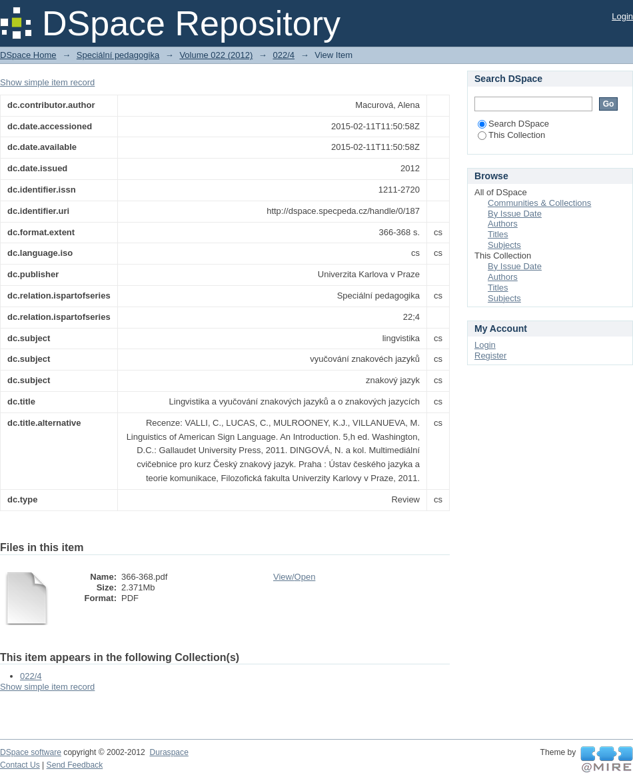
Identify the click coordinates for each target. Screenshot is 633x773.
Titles (498, 234)
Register (490, 356)
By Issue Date (515, 214)
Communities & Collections (539, 203)
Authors (503, 224)
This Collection (511, 135)
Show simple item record (47, 82)
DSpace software (30, 752)
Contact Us (20, 765)
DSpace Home (28, 55)
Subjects (504, 245)
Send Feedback (75, 765)
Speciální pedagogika (118, 55)
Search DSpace (513, 124)
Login (622, 16)
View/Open (294, 577)
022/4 (284, 55)
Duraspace (168, 752)
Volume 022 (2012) (216, 55)
